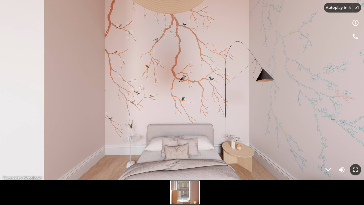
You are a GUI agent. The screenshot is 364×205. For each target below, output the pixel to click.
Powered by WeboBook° (22, 178)
